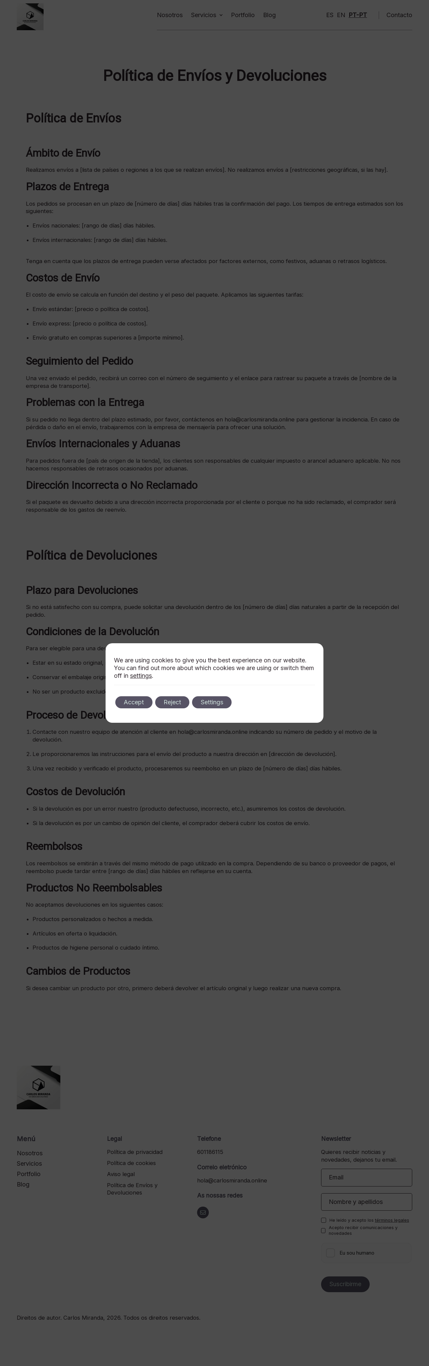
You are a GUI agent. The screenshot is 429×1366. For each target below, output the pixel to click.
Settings (219, 702)
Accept (135, 702)
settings (141, 675)
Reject (177, 702)
